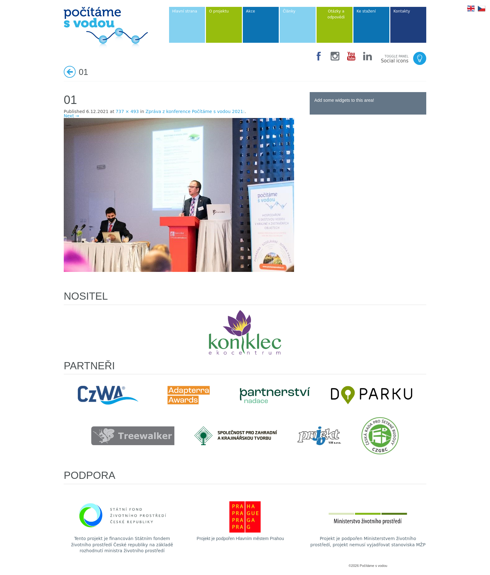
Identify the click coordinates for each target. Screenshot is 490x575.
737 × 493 (127, 111)
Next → (71, 115)
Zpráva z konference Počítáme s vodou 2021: (195, 111)
